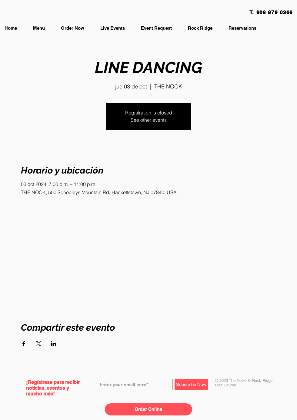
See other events (149, 120)
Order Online (148, 409)
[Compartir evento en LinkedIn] (53, 343)
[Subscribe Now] (191, 384)
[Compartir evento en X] (39, 343)
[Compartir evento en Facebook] (24, 343)
